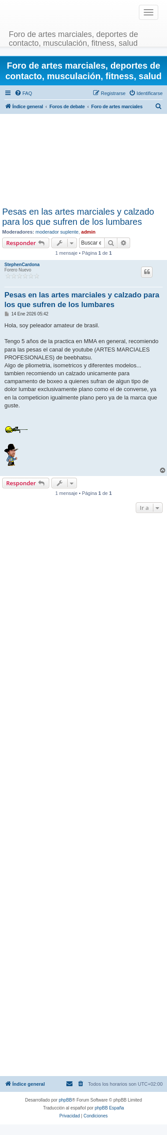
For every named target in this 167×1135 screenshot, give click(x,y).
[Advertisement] (82, 160)
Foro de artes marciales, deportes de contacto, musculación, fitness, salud (73, 37)
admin (88, 231)
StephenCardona (22, 264)
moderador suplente (57, 231)
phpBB (65, 1100)
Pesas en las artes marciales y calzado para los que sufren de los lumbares (78, 217)
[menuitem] (23, 93)
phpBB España (109, 1108)
